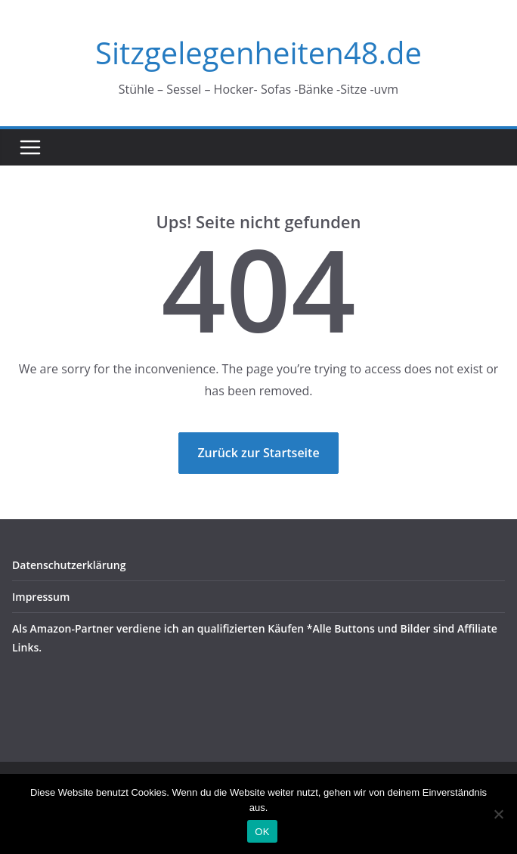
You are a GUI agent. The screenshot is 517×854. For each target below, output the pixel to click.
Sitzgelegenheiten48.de (258, 52)
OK (262, 831)
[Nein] (498, 814)
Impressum (41, 596)
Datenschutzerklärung (68, 565)
